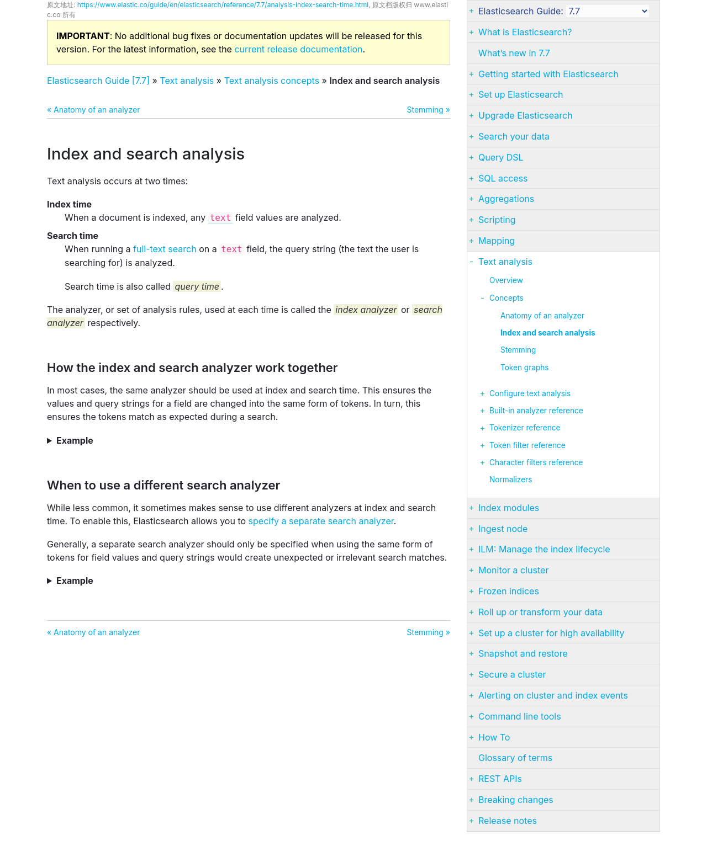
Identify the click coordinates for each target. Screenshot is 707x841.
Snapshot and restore (523, 653)
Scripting (497, 219)
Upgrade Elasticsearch (525, 115)
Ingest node (502, 528)
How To (494, 737)
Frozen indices (508, 591)
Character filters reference (536, 462)
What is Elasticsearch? (525, 32)
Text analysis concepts (271, 80)
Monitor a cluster (513, 570)
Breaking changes (515, 799)
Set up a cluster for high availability (551, 632)
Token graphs (524, 367)
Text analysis (187, 80)
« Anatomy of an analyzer (93, 109)
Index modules (508, 507)
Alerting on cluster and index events (553, 695)
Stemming (518, 349)
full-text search (165, 248)
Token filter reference (527, 445)
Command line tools (519, 716)
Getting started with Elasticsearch (548, 73)
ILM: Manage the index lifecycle (544, 549)
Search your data (514, 136)
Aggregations (506, 198)
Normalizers (510, 479)
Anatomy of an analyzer (542, 315)
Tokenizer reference (524, 427)
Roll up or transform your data (540, 612)
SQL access (503, 178)
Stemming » (428, 109)
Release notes (507, 820)
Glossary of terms (515, 757)
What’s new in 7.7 (514, 52)
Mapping (496, 240)
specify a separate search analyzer (321, 520)
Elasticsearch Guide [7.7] (98, 80)
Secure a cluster (512, 674)
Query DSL (501, 157)
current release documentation (298, 49)
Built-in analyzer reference (536, 410)
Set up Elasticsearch (520, 94)
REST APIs (500, 778)
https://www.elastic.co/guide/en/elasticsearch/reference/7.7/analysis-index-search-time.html (222, 5)
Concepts (506, 298)
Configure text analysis (530, 393)
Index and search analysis (547, 332)
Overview (506, 280)
